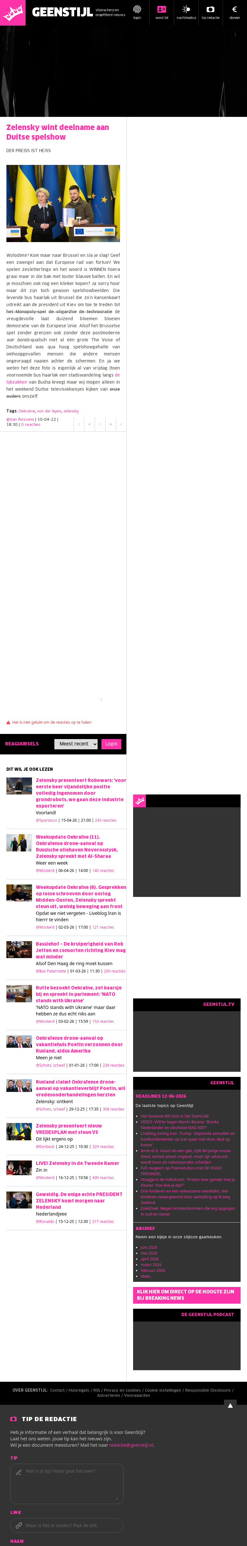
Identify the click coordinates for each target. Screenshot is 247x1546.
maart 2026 (151, 1264)
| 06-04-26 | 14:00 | (84, 870)
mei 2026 (149, 1253)
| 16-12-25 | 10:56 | (84, 1177)
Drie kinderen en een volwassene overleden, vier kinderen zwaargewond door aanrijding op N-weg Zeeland (185, 1196)
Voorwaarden (137, 1396)
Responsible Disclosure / (210, 1391)
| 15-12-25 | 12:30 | (84, 1221)
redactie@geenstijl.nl (131, 1445)
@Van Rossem (20, 420)
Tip (14, 1459)
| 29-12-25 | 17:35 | (95, 1109)
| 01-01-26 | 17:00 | (95, 1065)
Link (15, 1513)
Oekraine (27, 411)
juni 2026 (149, 1247)
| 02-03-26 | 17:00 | (84, 927)
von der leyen (49, 411)
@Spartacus (46, 820)
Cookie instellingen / (165, 1391)
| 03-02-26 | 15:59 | (84, 1021)
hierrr (42, 919)
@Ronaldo (45, 1221)
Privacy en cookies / (124, 1391)
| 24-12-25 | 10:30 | (84, 1146)
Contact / (59, 1391)
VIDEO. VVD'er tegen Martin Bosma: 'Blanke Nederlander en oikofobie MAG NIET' (180, 1124)
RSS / (98, 1391)
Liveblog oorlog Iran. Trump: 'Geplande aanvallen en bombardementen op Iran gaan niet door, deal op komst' (188, 1139)
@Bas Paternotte (51, 971)
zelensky (71, 411)
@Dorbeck (45, 1146)
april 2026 (150, 1259)
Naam (17, 1542)
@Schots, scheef (50, 1065)
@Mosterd (45, 870)
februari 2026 (153, 1270)
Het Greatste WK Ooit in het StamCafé (175, 1116)
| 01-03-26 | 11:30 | (96, 971)
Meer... (147, 1276)
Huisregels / (81, 1391)
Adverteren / (110, 1396)
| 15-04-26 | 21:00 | (87, 820)
